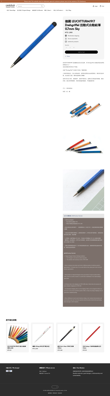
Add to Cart (81, 52)
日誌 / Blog (68, 10)
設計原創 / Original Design (23, 10)
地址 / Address (43, 371)
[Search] (42, 6)
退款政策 (60, 393)
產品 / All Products (58, 10)
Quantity (67, 45)
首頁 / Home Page (11, 10)
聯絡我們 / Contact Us (44, 373)
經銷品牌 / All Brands (37, 10)
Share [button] (67, 56)
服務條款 (50, 393)
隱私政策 (55, 393)
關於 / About (47, 10)
